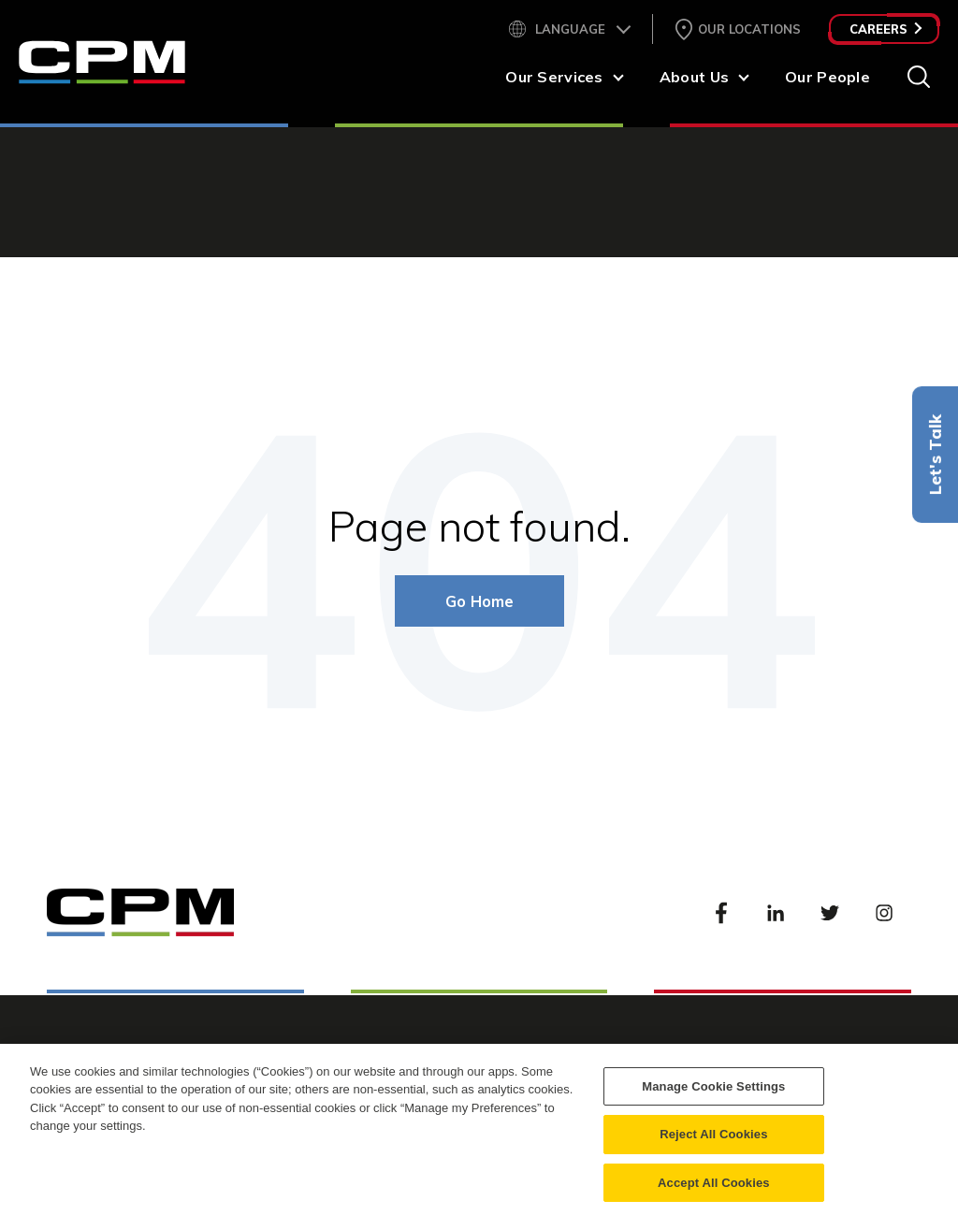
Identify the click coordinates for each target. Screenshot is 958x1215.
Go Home (479, 601)
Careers (885, 29)
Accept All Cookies (714, 1192)
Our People (827, 76)
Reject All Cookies (713, 1144)
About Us (694, 76)
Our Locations (749, 29)
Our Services (553, 76)
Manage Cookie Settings (713, 1096)
